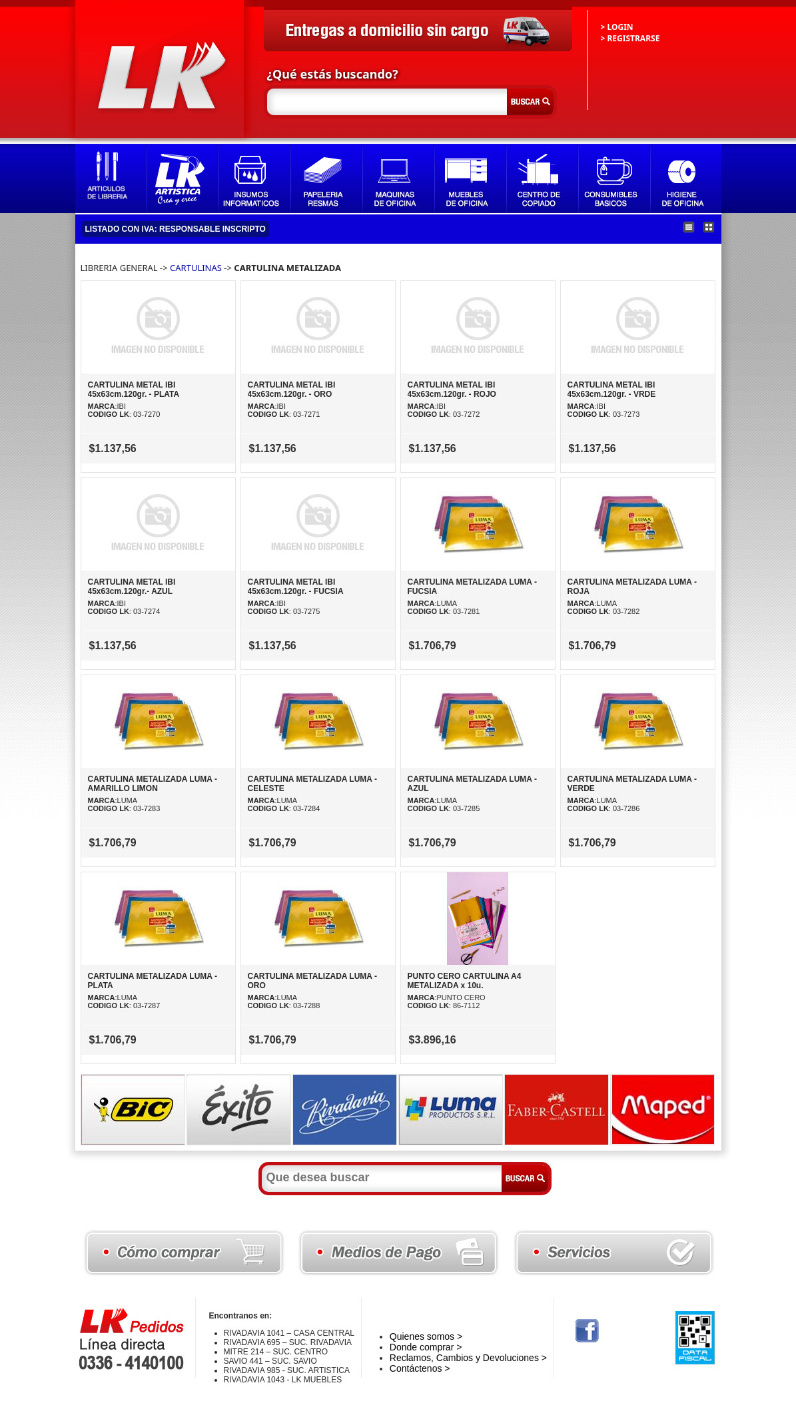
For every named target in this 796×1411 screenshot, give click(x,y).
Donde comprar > (426, 1347)
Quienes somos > (426, 1336)
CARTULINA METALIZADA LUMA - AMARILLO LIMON (152, 783)
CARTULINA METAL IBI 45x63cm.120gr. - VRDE (612, 389)
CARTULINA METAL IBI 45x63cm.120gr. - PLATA (134, 389)
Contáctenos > (420, 1368)
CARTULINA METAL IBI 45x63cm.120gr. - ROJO (452, 389)
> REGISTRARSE (630, 38)
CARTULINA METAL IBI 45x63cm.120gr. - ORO (292, 389)
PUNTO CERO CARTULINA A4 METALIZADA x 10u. (465, 981)
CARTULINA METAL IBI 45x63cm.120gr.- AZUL (132, 586)
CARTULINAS (196, 268)
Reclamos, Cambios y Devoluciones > (468, 1357)
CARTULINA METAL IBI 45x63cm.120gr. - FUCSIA (296, 586)
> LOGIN (617, 27)
